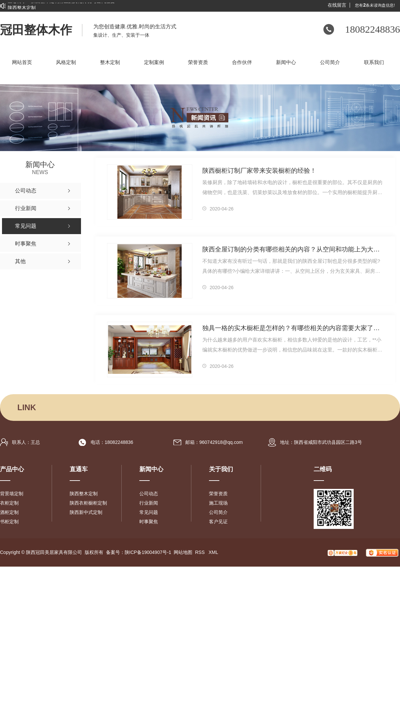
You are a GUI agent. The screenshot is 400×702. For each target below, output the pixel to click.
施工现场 (218, 503)
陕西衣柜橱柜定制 (88, 503)
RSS (200, 552)
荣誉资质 (218, 493)
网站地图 (183, 552)
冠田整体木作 (36, 30)
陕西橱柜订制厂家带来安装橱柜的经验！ (259, 170)
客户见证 (218, 521)
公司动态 (148, 493)
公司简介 (218, 512)
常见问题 (148, 512)
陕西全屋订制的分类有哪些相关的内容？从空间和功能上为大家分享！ (292, 249)
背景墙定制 (11, 493)
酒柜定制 (9, 512)
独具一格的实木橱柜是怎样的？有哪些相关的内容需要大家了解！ (292, 327)
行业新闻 (148, 503)
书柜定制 (9, 521)
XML (213, 552)
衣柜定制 (9, 503)
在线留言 (337, 5)
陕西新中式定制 (86, 512)
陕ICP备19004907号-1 (148, 552)
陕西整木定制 (84, 493)
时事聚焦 (148, 521)
